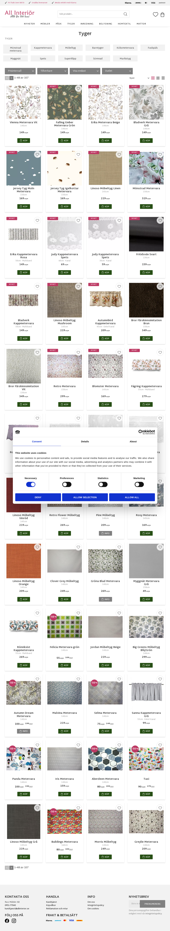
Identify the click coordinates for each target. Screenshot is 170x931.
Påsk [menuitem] (58, 24)
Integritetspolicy (95, 905)
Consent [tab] (37, 441)
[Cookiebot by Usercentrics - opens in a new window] (141, 432)
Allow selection (85, 497)
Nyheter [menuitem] (29, 24)
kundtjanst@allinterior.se (17, 909)
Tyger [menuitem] (71, 24)
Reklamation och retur (57, 909)
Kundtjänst (51, 902)
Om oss (91, 902)
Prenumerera (152, 904)
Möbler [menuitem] (45, 24)
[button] (155, 14)
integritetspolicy (153, 914)
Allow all (132, 497)
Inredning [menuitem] (86, 24)
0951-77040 (10, 905)
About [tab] (133, 441)
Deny (38, 497)
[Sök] (125, 14)
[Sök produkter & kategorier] (93, 14)
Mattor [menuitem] (141, 24)
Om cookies (93, 909)
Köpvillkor (51, 905)
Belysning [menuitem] (105, 24)
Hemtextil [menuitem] (124, 24)
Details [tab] (85, 441)
